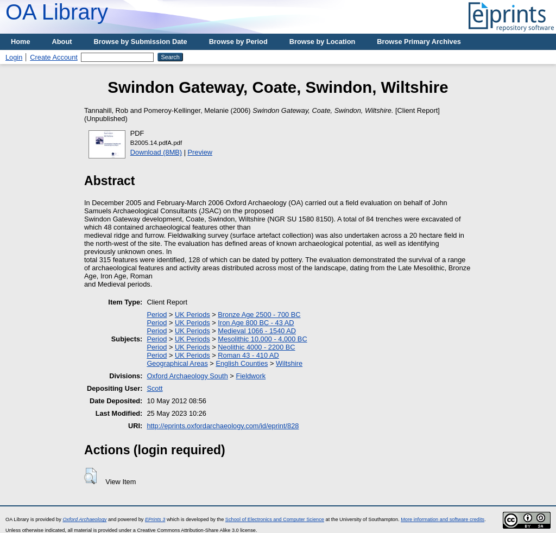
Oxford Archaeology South (187, 376)
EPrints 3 (155, 519)
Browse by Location (322, 41)
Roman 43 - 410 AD (248, 355)
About (62, 41)
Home (20, 41)
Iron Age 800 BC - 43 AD (256, 323)
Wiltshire (289, 363)
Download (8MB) (156, 152)
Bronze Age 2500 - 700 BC (259, 314)
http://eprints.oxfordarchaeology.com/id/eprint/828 (223, 426)
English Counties (242, 363)
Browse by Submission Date (140, 41)
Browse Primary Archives (419, 41)
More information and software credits (442, 519)
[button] (90, 476)
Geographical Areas (177, 363)
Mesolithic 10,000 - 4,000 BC (262, 339)
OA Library (56, 12)
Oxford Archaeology (84, 519)
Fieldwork (251, 376)
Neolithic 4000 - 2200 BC (256, 347)
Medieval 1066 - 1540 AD (257, 331)
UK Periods (192, 314)
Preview (200, 152)
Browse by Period (238, 41)
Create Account (54, 57)
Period (157, 314)
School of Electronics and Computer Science (274, 519)
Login (13, 57)
